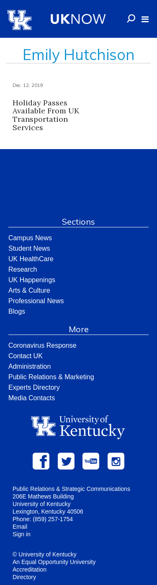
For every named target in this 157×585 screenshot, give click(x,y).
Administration (29, 366)
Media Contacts (31, 397)
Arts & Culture (29, 290)
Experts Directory (34, 387)
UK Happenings (31, 279)
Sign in (22, 534)
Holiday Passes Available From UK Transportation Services (46, 115)
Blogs (16, 311)
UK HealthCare (31, 258)
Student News (29, 248)
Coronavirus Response (42, 345)
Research (22, 269)
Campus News (30, 237)
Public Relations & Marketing (51, 376)
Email (20, 526)
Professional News (36, 300)
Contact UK (25, 355)
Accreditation (29, 569)
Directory (24, 577)
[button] (145, 19)
